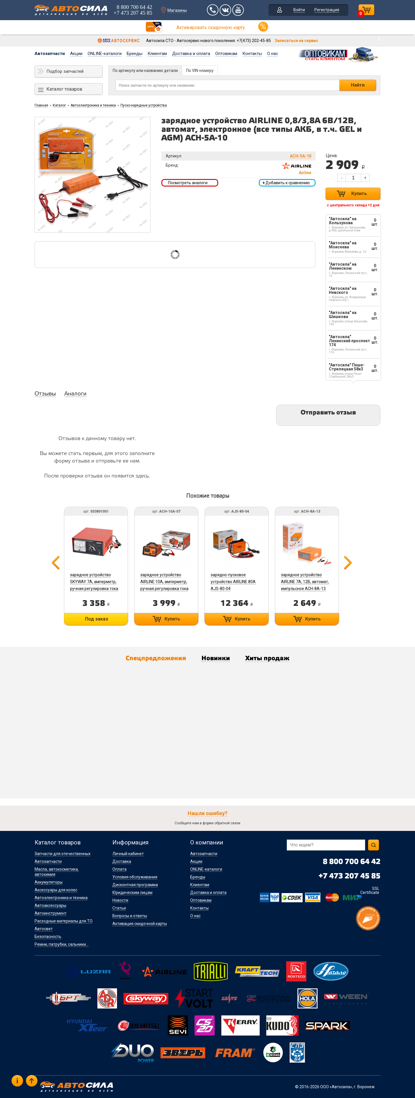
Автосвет (44, 928)
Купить (359, 193)
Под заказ (96, 619)
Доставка (121, 861)
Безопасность (48, 936)
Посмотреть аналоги (187, 182)
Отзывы (45, 394)
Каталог (59, 105)
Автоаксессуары (50, 905)
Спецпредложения (156, 658)
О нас (272, 53)
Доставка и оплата (191, 53)
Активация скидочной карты (139, 923)
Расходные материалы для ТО (64, 921)
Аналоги (75, 394)
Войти (299, 9)
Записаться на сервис (296, 40)
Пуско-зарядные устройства (143, 105)
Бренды (134, 53)
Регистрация (326, 9)
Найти (358, 85)
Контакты (252, 53)
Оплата (119, 869)
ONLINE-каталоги (105, 53)
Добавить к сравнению (286, 183)
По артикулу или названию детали (145, 70)
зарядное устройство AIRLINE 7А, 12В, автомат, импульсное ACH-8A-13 (305, 581)
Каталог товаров (64, 89)
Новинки (215, 658)
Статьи (119, 908)
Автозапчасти (50, 53)
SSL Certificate (369, 890)
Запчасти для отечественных (62, 853)
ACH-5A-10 (300, 156)
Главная (41, 105)
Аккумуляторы (49, 882)
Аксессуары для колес (56, 890)
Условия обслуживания (134, 877)
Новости (120, 900)
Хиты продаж (267, 658)
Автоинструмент (51, 913)
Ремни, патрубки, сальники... (61, 944)
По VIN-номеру (200, 70)
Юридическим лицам (132, 892)
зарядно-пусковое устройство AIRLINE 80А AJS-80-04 (233, 581)
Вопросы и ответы (129, 916)
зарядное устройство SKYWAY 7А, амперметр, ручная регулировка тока (94, 581)
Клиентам (157, 53)
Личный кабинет (128, 853)
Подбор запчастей (65, 71)
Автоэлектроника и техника (93, 105)
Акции (76, 53)
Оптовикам (226, 53)
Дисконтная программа (135, 884)
